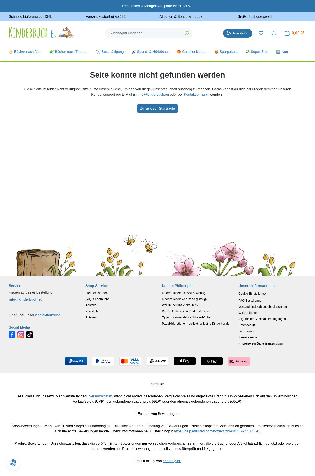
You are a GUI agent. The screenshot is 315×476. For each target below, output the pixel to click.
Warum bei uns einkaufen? (180, 305)
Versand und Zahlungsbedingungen (262, 306)
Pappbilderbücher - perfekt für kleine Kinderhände (195, 323)
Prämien (91, 317)
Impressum (246, 331)
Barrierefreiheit (248, 337)
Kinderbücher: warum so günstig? (185, 299)
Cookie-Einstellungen (252, 293)
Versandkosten (100, 396)
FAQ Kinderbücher (97, 299)
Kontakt (90, 305)
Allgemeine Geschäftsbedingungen (262, 319)
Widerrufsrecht (248, 313)
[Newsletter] (237, 33)
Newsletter (92, 311)
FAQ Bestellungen (250, 300)
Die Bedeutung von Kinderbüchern (185, 311)
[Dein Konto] (274, 33)
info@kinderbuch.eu (153, 94)
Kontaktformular (196, 94)
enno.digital (172, 461)
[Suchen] (187, 33)
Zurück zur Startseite (157, 108)
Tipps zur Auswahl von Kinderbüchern (187, 317)
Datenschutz (247, 325)
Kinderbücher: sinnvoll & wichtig (183, 293)
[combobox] (143, 33)
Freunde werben (96, 293)
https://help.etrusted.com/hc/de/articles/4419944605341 (217, 431)
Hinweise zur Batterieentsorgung (260, 343)
